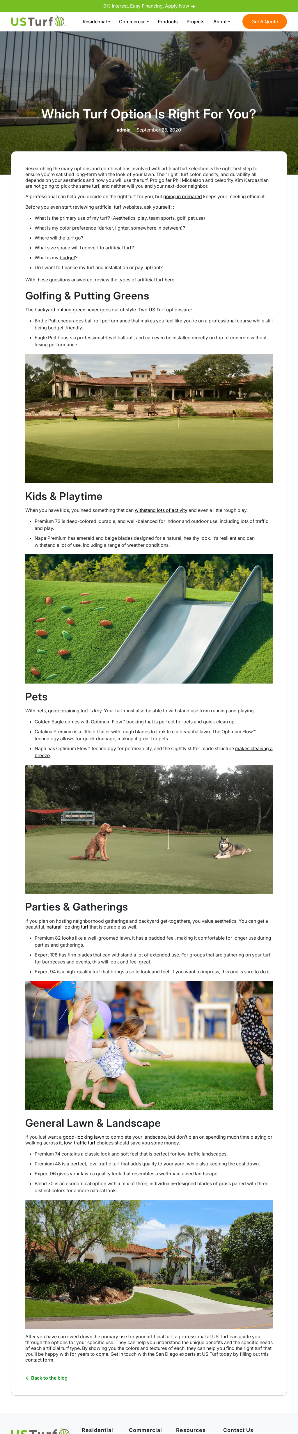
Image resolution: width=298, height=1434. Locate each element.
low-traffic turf (79, 1143)
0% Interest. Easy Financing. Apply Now (149, 6)
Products (168, 21)
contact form (39, 1360)
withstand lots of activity (161, 510)
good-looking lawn (83, 1137)
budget (67, 257)
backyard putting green (60, 310)
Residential (95, 21)
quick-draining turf (68, 711)
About (220, 21)
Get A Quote (264, 21)
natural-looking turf (67, 927)
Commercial (132, 21)
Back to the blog (46, 1378)
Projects (196, 21)
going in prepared (182, 196)
